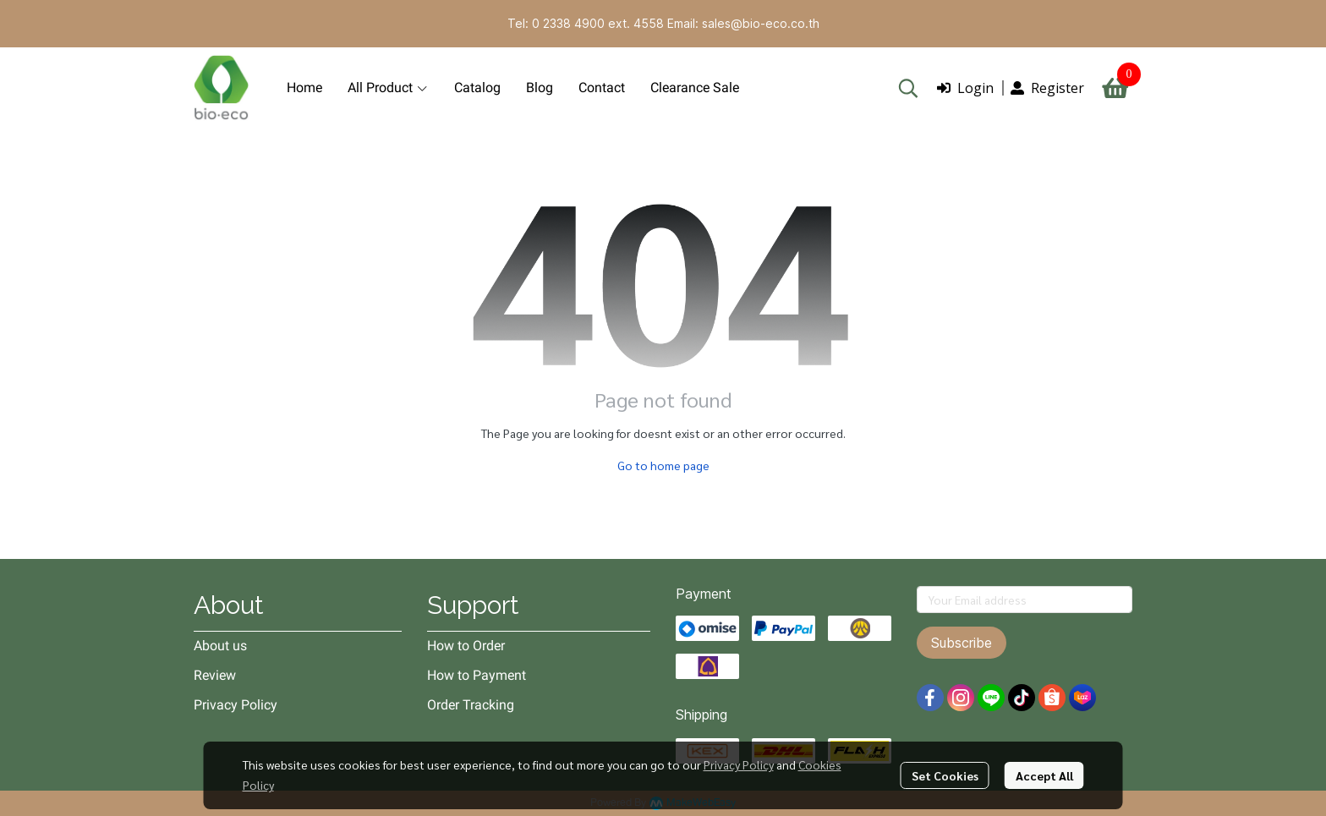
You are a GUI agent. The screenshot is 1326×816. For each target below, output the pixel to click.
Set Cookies (945, 775)
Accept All (1044, 775)
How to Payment (476, 675)
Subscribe (961, 642)
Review (215, 675)
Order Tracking (470, 705)
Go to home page (663, 465)
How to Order (466, 646)
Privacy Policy (739, 764)
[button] (908, 88)
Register (1047, 88)
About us (220, 646)
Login (965, 88)
